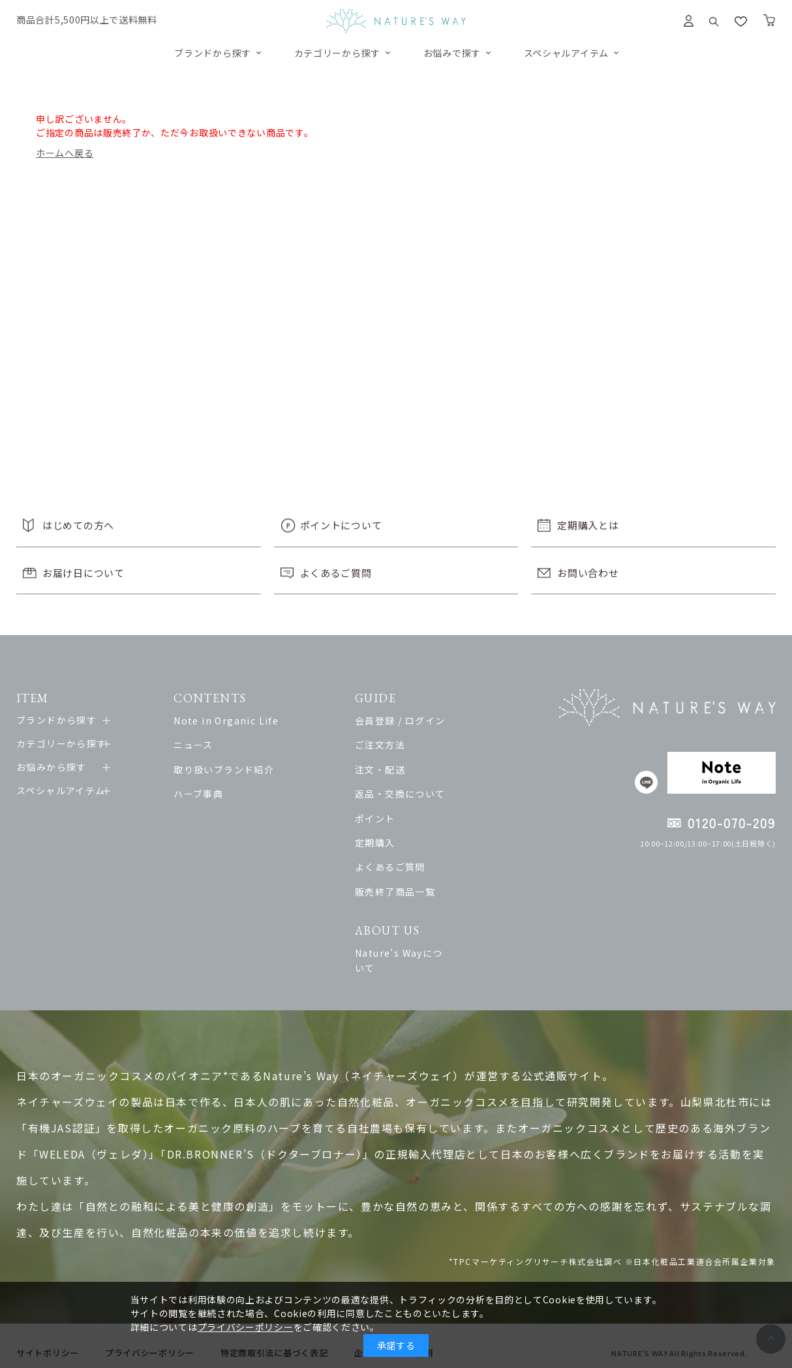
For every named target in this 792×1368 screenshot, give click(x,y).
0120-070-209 (732, 822)
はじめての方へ (78, 525)
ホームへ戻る (64, 152)
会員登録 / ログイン (423, 720)
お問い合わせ (587, 573)
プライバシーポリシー (246, 1326)
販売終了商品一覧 (418, 891)
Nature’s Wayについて (432, 952)
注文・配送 (403, 769)
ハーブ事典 (207, 793)
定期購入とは (587, 525)
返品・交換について (423, 793)
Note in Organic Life (235, 720)
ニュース (202, 744)
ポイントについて (341, 525)
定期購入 (398, 842)
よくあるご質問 (336, 573)
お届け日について (83, 573)
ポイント (398, 818)
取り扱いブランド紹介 (233, 769)
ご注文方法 (403, 744)
